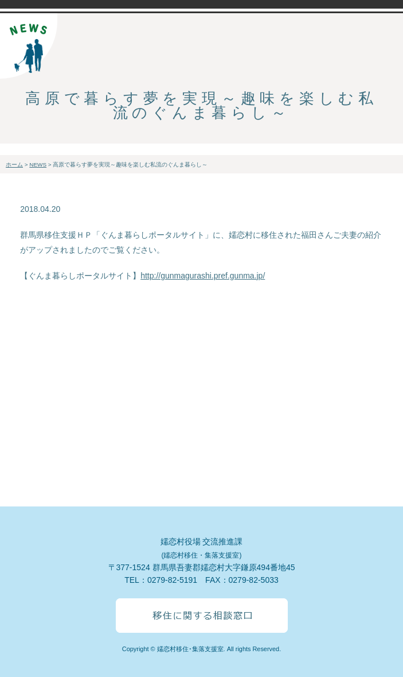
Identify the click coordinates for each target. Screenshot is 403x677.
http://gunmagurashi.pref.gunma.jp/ (202, 275)
